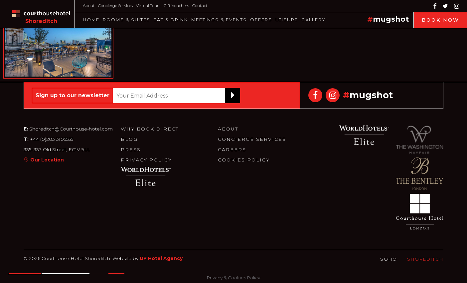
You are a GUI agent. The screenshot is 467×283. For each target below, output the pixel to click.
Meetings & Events (219, 19)
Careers (232, 149)
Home (91, 19)
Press (131, 149)
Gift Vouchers (176, 5)
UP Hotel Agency (161, 258)
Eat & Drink (171, 19)
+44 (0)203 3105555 (51, 139)
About (89, 5)
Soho (388, 259)
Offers (261, 19)
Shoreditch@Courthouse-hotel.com (71, 129)
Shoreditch (425, 259)
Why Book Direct (150, 129)
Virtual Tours (148, 5)
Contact (200, 5)
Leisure (286, 19)
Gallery (313, 19)
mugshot (391, 19)
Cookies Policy (244, 160)
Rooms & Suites (126, 19)
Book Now (440, 20)
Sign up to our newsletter (72, 95)
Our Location (47, 160)
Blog (129, 139)
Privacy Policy (146, 160)
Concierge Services (115, 5)
